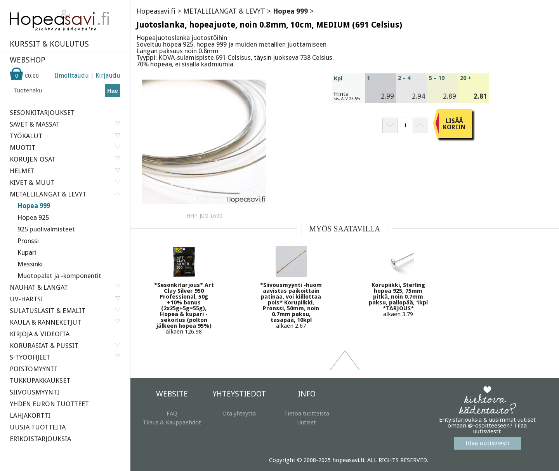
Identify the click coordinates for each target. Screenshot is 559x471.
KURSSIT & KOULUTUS (49, 44)
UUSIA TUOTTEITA (38, 427)
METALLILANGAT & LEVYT (224, 11)
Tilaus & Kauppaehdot (172, 422)
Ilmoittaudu (72, 75)
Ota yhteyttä (239, 413)
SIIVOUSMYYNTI (34, 392)
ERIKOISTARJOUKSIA (40, 439)
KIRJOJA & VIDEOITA (39, 334)
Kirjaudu (107, 75)
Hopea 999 (33, 206)
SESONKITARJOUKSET (42, 112)
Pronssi (28, 241)
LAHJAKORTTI (30, 415)
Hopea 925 (33, 217)
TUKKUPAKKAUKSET (40, 380)
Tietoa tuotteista (306, 413)
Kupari (26, 252)
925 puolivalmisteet (46, 229)
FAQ (172, 413)
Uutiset (306, 422)
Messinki (30, 264)
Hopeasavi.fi (155, 11)
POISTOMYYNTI (33, 369)
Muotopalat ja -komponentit (59, 276)
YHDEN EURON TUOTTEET (49, 404)
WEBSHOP (27, 59)
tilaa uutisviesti (487, 443)
